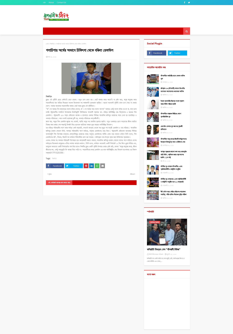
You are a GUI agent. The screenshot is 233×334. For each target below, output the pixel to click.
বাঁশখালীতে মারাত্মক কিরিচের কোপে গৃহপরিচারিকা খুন (171, 115)
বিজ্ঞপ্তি (52, 43)
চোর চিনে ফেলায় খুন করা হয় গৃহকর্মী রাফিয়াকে (171, 128)
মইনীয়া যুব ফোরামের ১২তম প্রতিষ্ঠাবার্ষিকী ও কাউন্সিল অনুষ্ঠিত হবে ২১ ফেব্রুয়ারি (173, 180)
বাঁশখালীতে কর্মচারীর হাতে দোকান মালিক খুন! (173, 77)
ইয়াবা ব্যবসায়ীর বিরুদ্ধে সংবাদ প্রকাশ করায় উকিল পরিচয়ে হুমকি (172, 102)
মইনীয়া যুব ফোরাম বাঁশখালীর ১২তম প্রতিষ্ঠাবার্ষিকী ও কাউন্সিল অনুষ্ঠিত (171, 168)
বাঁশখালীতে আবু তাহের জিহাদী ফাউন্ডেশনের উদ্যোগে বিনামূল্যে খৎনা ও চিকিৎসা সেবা (173, 140)
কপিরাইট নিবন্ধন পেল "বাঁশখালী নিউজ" (163, 249)
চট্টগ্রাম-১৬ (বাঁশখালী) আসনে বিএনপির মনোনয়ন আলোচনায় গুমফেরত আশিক (173, 90)
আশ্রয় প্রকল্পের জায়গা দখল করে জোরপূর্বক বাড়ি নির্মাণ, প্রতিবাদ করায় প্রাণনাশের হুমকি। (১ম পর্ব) (173, 154)
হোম (44, 2)
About (51, 2)
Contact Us (61, 2)
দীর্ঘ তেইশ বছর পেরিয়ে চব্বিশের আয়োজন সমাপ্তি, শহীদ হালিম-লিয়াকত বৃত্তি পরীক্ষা (173, 193)
